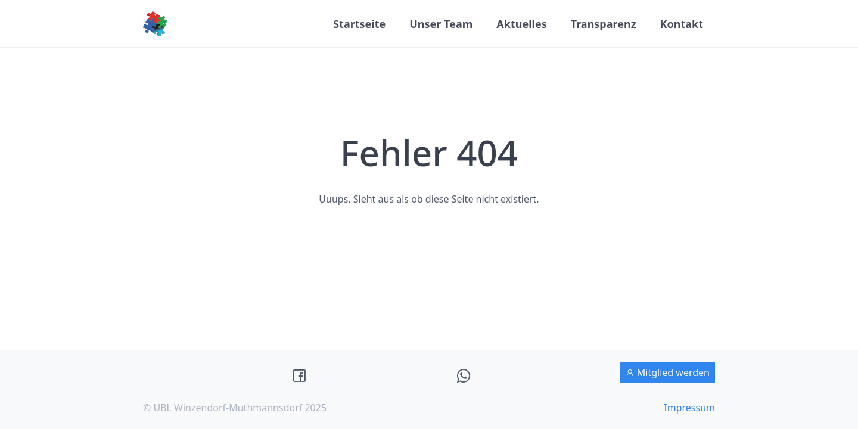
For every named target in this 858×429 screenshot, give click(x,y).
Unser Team (440, 24)
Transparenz (603, 24)
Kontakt (681, 24)
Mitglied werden (667, 372)
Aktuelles (521, 24)
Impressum (689, 407)
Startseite (359, 24)
